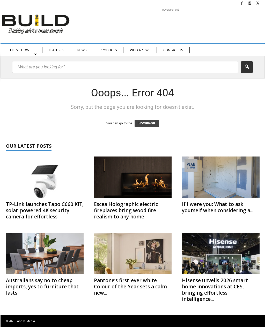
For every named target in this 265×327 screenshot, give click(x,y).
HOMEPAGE (146, 123)
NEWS (82, 50)
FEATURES (56, 50)
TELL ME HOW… (22, 52)
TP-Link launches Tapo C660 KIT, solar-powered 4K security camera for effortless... (45, 210)
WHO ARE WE (140, 50)
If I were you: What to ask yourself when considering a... (217, 207)
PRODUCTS (108, 50)
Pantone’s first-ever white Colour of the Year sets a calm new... (130, 286)
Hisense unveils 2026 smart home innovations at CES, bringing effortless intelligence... (215, 289)
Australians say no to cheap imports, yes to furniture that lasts (42, 286)
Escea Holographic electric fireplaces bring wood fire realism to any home (126, 210)
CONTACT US (173, 50)
